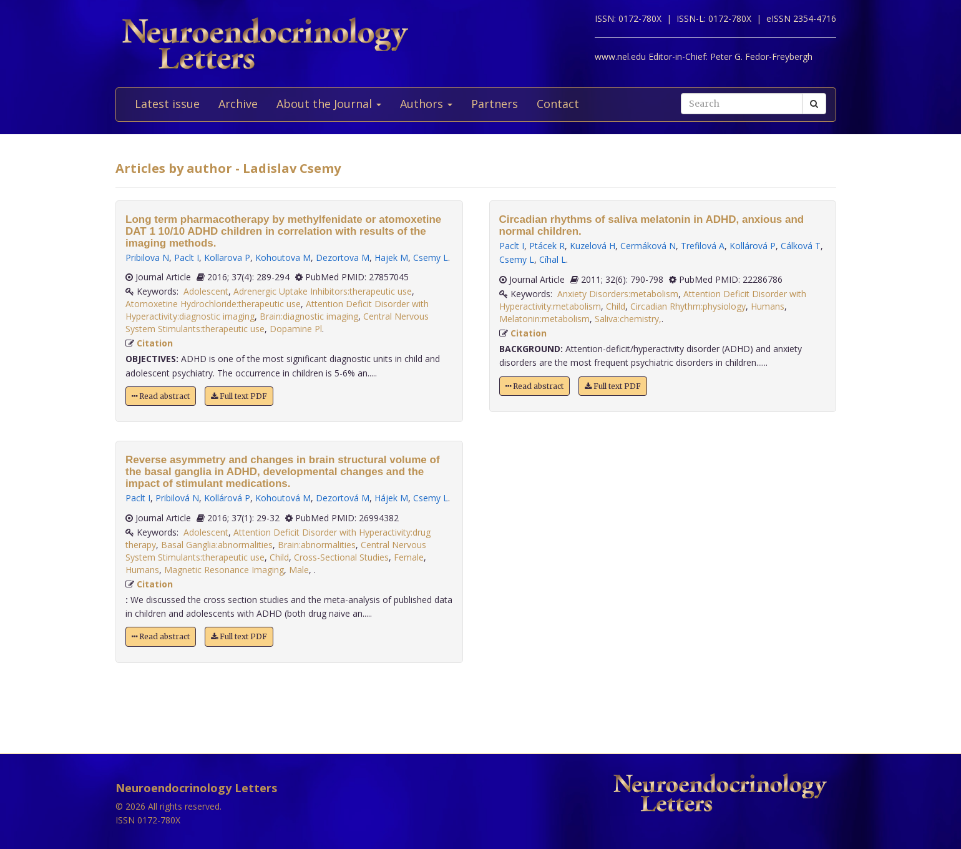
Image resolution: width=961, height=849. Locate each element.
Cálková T (801, 246)
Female (409, 557)
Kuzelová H (592, 246)
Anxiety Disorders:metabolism (617, 294)
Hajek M (391, 257)
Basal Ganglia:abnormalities (217, 545)
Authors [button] (426, 103)
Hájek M (391, 498)
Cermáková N (648, 246)
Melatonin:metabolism (544, 319)
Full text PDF (239, 396)
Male (299, 570)
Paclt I (186, 257)
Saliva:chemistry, (628, 319)
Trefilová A (702, 246)
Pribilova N (147, 257)
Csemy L (430, 257)
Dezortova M (342, 257)
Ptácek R (547, 246)
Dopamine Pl (296, 329)
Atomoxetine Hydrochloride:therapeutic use (213, 304)
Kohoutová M (283, 498)
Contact (558, 103)
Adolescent (205, 291)
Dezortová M (342, 498)
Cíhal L (552, 259)
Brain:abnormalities (317, 545)
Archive (238, 103)
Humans (142, 570)
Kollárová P (227, 498)
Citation (155, 343)
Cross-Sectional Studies (341, 557)
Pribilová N (177, 498)
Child (279, 557)
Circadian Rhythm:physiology (688, 306)
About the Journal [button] (328, 103)
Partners (494, 103)
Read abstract (161, 396)
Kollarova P (227, 257)
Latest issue (167, 103)
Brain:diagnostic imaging (309, 316)
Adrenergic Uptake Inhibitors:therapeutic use (322, 291)
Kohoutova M (283, 257)
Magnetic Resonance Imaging (224, 570)
